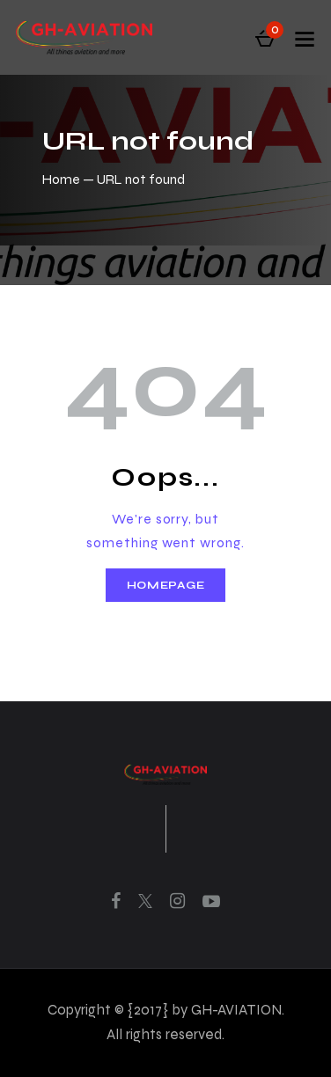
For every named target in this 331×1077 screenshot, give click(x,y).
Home (61, 179)
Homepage (166, 585)
